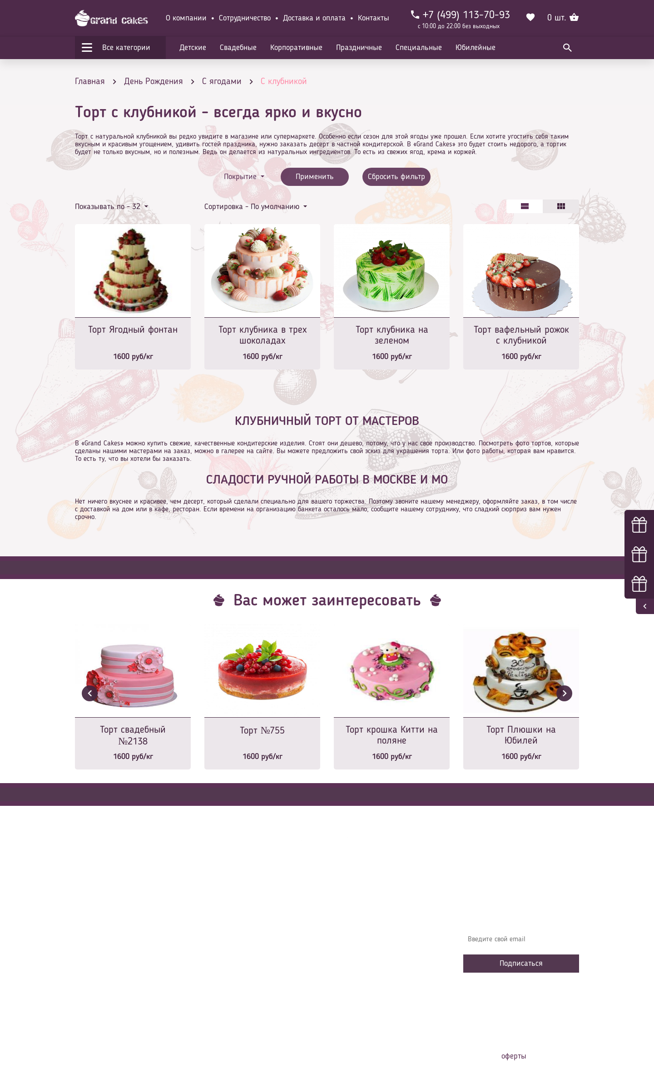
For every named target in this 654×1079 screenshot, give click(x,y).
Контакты (373, 18)
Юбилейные (475, 48)
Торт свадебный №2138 (133, 736)
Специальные (419, 48)
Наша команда (233, 1001)
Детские (192, 48)
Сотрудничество (245, 18)
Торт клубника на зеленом (392, 335)
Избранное (227, 974)
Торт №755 (262, 731)
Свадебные (238, 48)
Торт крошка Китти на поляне (392, 735)
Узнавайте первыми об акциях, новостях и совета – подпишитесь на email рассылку (518, 913)
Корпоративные (296, 48)
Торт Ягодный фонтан (133, 330)
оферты (513, 1056)
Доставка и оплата (314, 18)
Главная (223, 906)
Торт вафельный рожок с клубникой (521, 335)
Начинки (223, 960)
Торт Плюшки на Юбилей (521, 735)
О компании (186, 18)
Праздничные (359, 48)
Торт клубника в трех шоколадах (262, 335)
